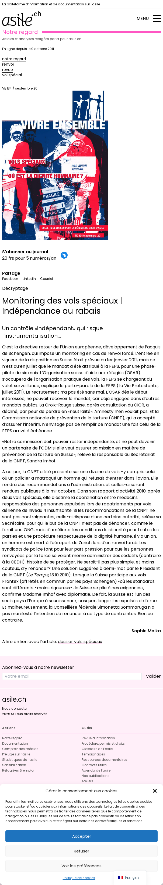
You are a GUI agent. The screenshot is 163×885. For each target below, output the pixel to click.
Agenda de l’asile (96, 770)
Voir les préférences (81, 866)
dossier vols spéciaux (80, 641)
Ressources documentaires (104, 759)
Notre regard (12, 738)
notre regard (14, 59)
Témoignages (93, 754)
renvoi (8, 64)
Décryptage (15, 288)
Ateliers (87, 781)
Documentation (15, 743)
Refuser (81, 851)
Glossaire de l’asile (97, 749)
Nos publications (95, 775)
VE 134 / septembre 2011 (55, 163)
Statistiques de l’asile (19, 759)
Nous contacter (14, 708)
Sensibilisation (14, 765)
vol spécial (12, 75)
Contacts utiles (94, 765)
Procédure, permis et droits (103, 743)
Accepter (81, 836)
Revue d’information (98, 738)
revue (7, 69)
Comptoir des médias (20, 749)
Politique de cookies (79, 878)
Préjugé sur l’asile (16, 754)
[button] (155, 791)
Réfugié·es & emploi (18, 770)
